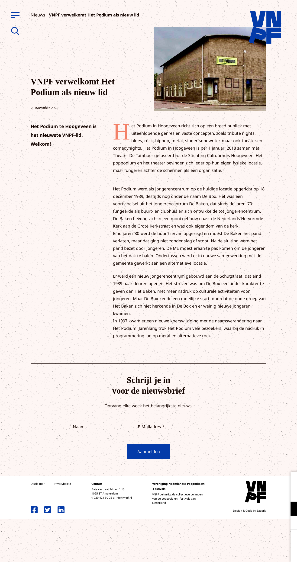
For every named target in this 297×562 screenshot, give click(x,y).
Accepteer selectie (257, 553)
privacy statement (274, 493)
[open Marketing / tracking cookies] (289, 523)
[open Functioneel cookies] (289, 509)
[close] (289, 480)
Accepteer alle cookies (257, 540)
